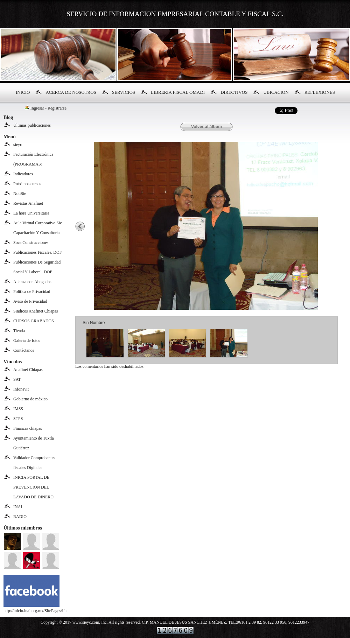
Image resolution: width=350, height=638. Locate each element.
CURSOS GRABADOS (33, 320)
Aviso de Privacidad (30, 301)
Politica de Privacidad (31, 291)
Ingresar (37, 108)
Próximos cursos (27, 183)
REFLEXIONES (319, 92)
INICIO (23, 92)
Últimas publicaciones (32, 125)
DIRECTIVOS (233, 92)
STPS (18, 418)
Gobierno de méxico (30, 399)
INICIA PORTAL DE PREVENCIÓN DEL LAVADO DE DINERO (33, 487)
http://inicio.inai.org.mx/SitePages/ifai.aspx (40, 608)
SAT (17, 379)
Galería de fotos (26, 340)
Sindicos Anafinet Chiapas (35, 311)
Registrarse (57, 108)
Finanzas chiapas (27, 428)
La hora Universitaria (31, 213)
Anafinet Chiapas (28, 369)
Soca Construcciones (30, 242)
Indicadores (23, 173)
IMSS (18, 408)
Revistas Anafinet (28, 203)
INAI (17, 506)
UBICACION (275, 92)
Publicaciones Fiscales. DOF (37, 252)
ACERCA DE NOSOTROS (71, 92)
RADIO (20, 516)
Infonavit (21, 389)
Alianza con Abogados (32, 281)
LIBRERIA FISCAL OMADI (178, 92)
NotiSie (19, 193)
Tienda (19, 330)
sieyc (17, 144)
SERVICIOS (123, 92)
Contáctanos (23, 350)
